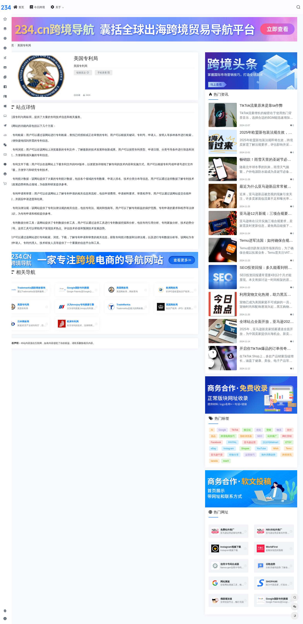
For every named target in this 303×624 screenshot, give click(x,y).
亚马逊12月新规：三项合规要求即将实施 (266, 211)
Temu (217, 450)
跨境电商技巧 (242, 432)
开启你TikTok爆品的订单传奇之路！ (267, 346)
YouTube (275, 444)
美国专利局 (36, 44)
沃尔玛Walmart (283, 438)
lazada (232, 457)
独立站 (254, 426)
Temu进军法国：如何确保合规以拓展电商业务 (267, 238)
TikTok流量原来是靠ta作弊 (263, 103)
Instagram (244, 444)
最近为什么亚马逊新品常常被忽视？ (268, 184)
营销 (278, 426)
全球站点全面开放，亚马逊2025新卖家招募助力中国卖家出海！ (267, 319)
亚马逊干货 (233, 450)
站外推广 (287, 432)
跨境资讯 (219, 457)
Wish (289, 444)
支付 (217, 432)
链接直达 (92, 71)
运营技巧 (266, 450)
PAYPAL (249, 438)
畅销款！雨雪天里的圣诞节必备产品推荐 (268, 157)
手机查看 (113, 71)
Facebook (234, 438)
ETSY (218, 444)
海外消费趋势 (285, 450)
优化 (266, 426)
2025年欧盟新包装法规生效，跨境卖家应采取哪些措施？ (266, 130)
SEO (274, 432)
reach (244, 457)
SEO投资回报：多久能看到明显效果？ (266, 265)
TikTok (241, 426)
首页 (23, 44)
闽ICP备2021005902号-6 (174, 622)
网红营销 (219, 438)
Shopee (260, 444)
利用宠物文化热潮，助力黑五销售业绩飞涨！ (268, 292)
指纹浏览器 (260, 432)
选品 (227, 432)
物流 (289, 426)
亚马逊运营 (264, 438)
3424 (95, 92)
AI (216, 426)
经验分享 (250, 450)
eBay (230, 444)
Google (227, 426)
